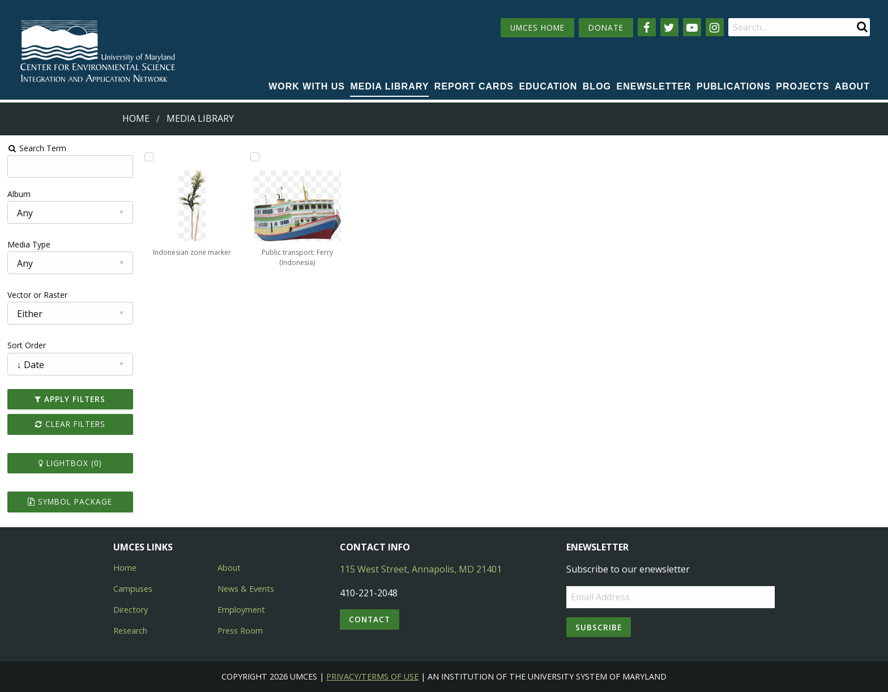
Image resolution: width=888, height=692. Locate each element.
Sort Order (26, 345)
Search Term (37, 148)
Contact (369, 619)
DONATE (606, 27)
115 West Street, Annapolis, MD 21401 (421, 569)
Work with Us (306, 86)
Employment (241, 609)
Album (19, 194)
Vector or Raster (37, 294)
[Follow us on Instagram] (715, 27)
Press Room (240, 630)
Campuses (132, 588)
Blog (597, 86)
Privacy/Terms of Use (372, 676)
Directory (130, 609)
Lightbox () (70, 463)
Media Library (389, 86)
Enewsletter (654, 86)
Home (136, 118)
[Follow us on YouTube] (692, 27)
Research (130, 630)
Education (548, 86)
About (852, 86)
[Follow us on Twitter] (669, 27)
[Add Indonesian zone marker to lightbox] (148, 156)
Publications (734, 86)
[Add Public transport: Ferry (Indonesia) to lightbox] (254, 156)
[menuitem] (306, 87)
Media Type (28, 244)
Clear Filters (70, 423)
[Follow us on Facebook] (647, 27)
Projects (802, 86)
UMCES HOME (537, 27)
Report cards (474, 86)
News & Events (245, 588)
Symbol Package (70, 501)
